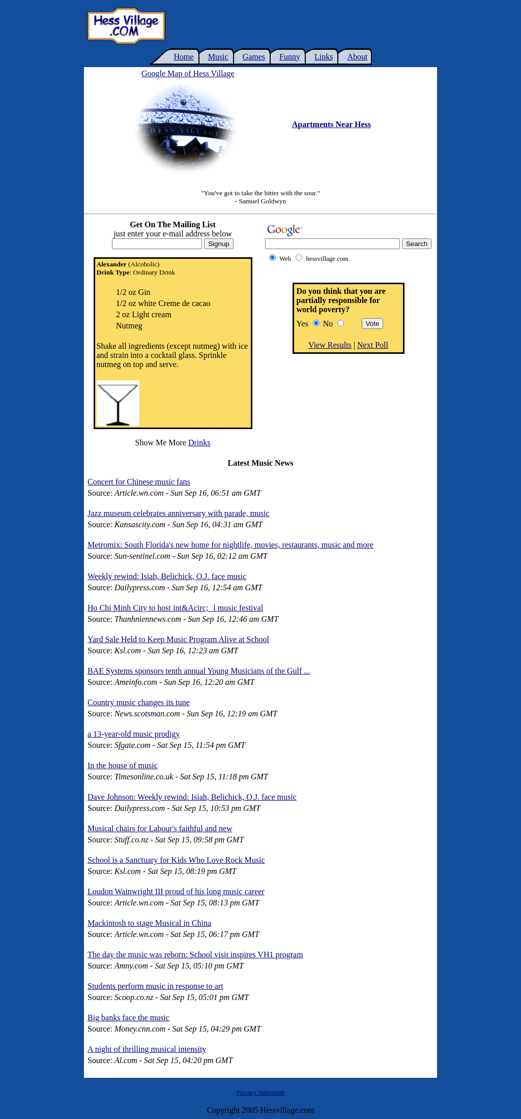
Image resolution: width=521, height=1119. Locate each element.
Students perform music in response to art (155, 986)
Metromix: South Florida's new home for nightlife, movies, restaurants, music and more (230, 544)
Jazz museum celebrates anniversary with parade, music (179, 513)
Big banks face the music (128, 1017)
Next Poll (372, 345)
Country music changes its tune (139, 702)
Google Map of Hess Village (188, 73)
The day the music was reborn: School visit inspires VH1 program (195, 954)
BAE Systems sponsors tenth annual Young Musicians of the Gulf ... (199, 671)
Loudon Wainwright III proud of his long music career (176, 891)
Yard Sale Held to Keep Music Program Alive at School (178, 639)
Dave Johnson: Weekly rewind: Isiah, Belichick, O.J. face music (192, 797)
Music (218, 56)
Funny (289, 56)
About (357, 56)
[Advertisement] (303, 26)
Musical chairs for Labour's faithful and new (160, 828)
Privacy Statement (261, 1092)
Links (323, 56)
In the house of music (123, 765)
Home (184, 56)
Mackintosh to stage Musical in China (149, 923)
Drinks (199, 442)
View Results (330, 345)
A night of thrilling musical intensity (147, 1049)
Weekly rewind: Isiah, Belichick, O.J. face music (167, 576)
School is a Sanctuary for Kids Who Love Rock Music (176, 860)
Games (254, 56)
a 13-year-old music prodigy (134, 734)
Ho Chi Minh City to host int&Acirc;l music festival (175, 607)
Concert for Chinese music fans (139, 481)
